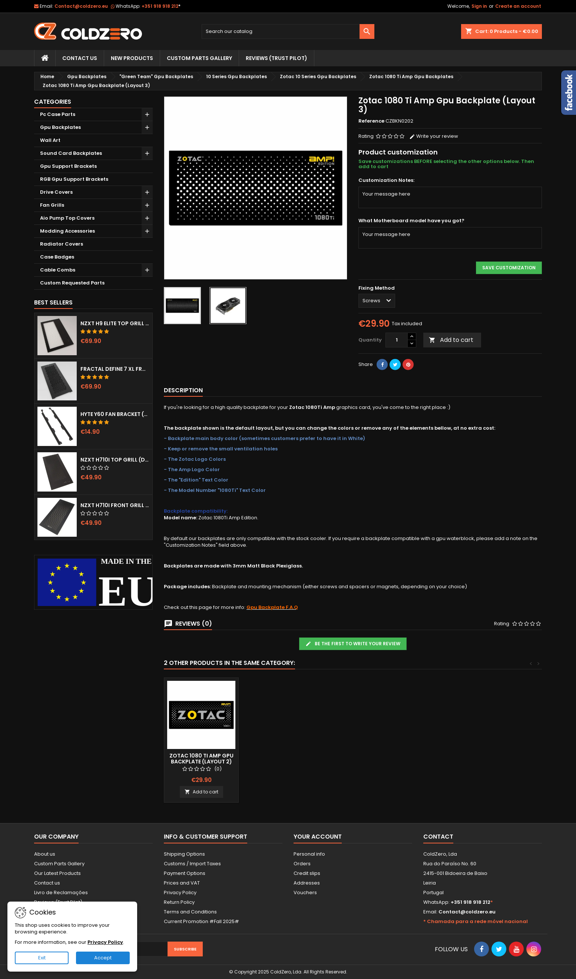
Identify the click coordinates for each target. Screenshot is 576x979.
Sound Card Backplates (71, 153)
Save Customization (509, 267)
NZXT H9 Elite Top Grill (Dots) (114, 323)
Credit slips (307, 873)
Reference (371, 121)
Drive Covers (56, 192)
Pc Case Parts (57, 114)
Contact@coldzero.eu (81, 6)
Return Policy (179, 902)
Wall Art (50, 140)
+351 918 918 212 (161, 6)
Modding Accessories (67, 230)
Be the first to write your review (352, 643)
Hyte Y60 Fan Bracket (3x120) (114, 414)
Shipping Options (184, 854)
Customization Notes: (386, 180)
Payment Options (184, 873)
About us (44, 854)
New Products (132, 58)
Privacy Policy (180, 892)
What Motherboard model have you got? (411, 220)
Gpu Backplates (60, 127)
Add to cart (451, 340)
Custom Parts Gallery (199, 58)
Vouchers (305, 892)
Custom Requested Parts (72, 282)
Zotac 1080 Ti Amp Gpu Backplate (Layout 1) (201, 758)
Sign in (479, 6)
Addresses (307, 882)
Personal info (309, 854)
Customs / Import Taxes (192, 863)
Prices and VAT (182, 882)
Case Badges (57, 256)
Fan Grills (52, 205)
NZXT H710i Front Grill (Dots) (114, 505)
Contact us (47, 882)
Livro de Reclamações (61, 892)
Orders (302, 863)
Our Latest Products (57, 873)
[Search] (288, 31)
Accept (103, 957)
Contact (438, 836)
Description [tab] (183, 390)
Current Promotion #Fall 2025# (201, 921)
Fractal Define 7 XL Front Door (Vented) (114, 369)
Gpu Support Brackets (68, 166)
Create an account (518, 6)
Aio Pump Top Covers (67, 218)
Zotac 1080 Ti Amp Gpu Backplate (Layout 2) (284, 758)
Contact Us (79, 58)
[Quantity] (396, 340)
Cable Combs (57, 269)
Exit (42, 957)
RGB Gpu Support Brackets (74, 179)
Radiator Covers (61, 243)
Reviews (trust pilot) (276, 58)
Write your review (433, 136)
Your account (318, 836)
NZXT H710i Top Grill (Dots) (114, 460)
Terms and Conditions (190, 911)
